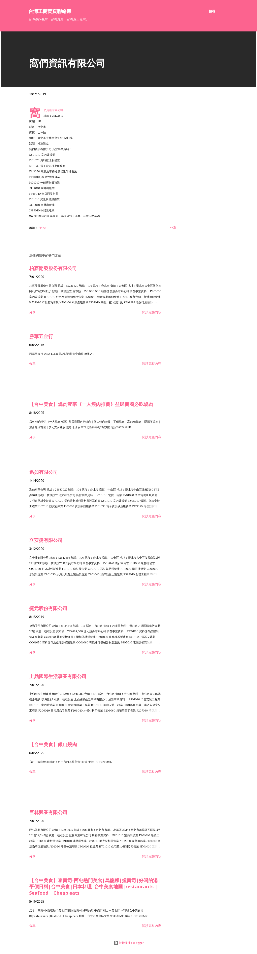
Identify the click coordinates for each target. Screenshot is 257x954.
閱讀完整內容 (151, 312)
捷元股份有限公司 (48, 608)
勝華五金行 (41, 336)
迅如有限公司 (43, 472)
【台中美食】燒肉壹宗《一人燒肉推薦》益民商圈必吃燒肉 (91, 404)
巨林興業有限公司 (48, 812)
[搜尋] (212, 11)
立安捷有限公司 (46, 540)
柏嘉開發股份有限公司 (53, 268)
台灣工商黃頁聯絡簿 (49, 11)
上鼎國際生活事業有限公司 (57, 676)
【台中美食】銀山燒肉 (53, 744)
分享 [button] (173, 228)
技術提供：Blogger (128, 943)
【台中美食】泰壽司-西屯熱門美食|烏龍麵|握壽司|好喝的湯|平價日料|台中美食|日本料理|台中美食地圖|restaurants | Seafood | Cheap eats (94, 886)
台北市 (42, 228)
